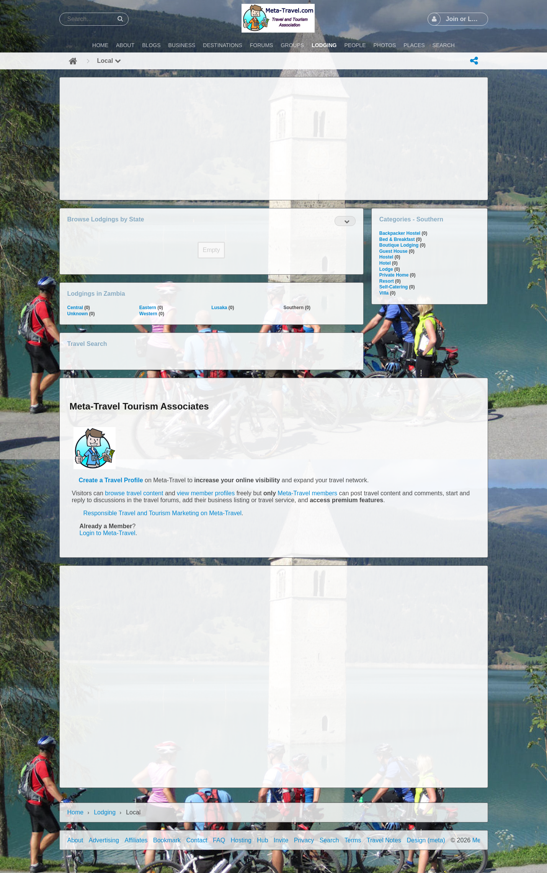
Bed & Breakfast (397, 239)
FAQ (219, 840)
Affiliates (135, 840)
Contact (196, 840)
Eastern (147, 307)
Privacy (304, 840)
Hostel (386, 257)
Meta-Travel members (307, 493)
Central (75, 307)
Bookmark (167, 840)
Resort (386, 281)
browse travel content (134, 493)
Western (148, 313)
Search (329, 840)
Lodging (105, 812)
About (75, 840)
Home (75, 812)
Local (109, 60)
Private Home (394, 275)
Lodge (386, 269)
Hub (262, 840)
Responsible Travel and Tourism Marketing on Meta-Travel (162, 513)
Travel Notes (384, 840)
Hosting (241, 840)
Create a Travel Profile (111, 480)
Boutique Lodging (399, 245)
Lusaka (219, 307)
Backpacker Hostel (399, 233)
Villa (384, 293)
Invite (281, 840)
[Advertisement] (273, 138)
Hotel (385, 263)
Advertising (104, 840)
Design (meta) (426, 840)
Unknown (77, 313)
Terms (353, 840)
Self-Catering (393, 287)
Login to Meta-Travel (108, 533)
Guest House (393, 251)
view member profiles (206, 493)
